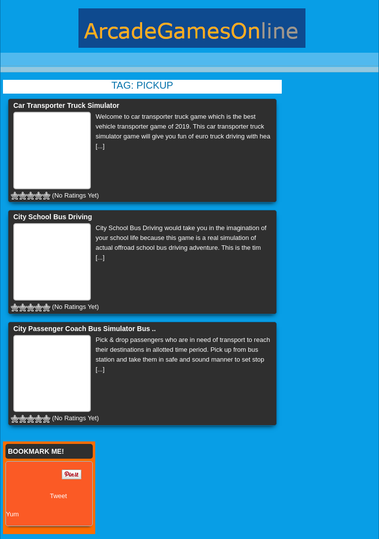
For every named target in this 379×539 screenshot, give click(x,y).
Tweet (58, 496)
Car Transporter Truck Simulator (66, 105)
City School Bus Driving (52, 217)
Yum (12, 514)
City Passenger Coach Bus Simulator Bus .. (84, 329)
